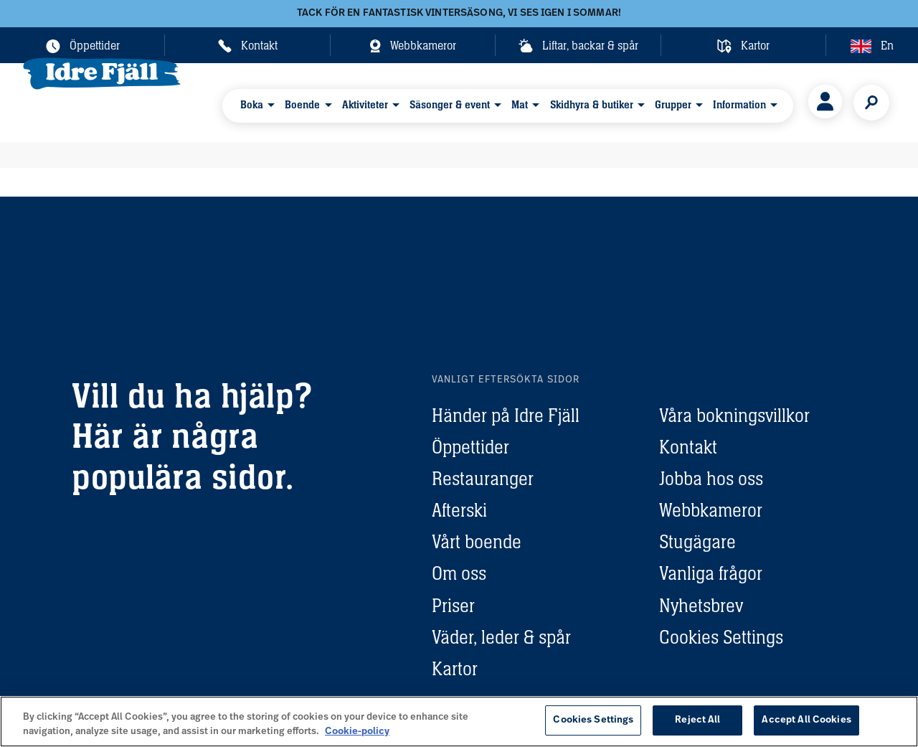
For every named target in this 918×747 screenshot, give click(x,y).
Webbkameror (710, 510)
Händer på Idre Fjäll (505, 415)
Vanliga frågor (710, 573)
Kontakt (688, 447)
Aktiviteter (363, 101)
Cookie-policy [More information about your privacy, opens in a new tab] (357, 731)
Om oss (459, 573)
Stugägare (697, 542)
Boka (256, 101)
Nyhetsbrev (701, 605)
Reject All (697, 720)
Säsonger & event (444, 101)
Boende (304, 101)
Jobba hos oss (711, 478)
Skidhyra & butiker (579, 101)
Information (720, 101)
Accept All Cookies (806, 720)
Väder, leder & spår (501, 637)
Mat (511, 101)
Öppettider (470, 447)
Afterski (459, 510)
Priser (453, 605)
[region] (459, 721)
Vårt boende (476, 542)
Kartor (455, 669)
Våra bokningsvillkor (734, 415)
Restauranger (483, 478)
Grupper (657, 101)
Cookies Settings (721, 637)
